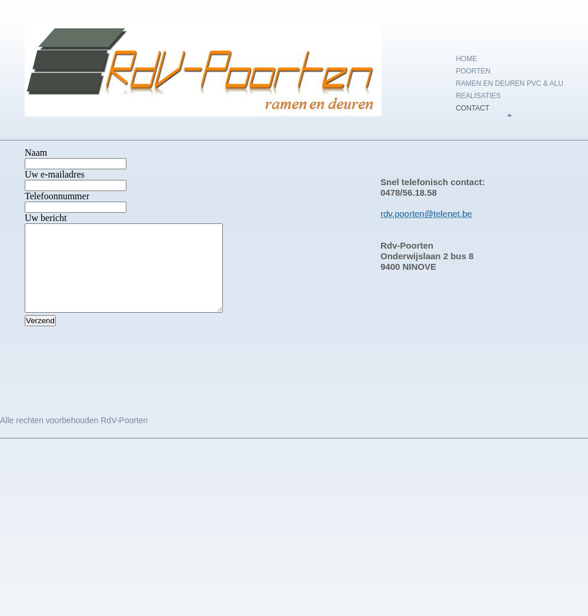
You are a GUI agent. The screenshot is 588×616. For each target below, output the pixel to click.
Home (466, 59)
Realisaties (478, 96)
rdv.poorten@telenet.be (426, 214)
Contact (472, 108)
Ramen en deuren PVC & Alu (509, 83)
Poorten (473, 71)
